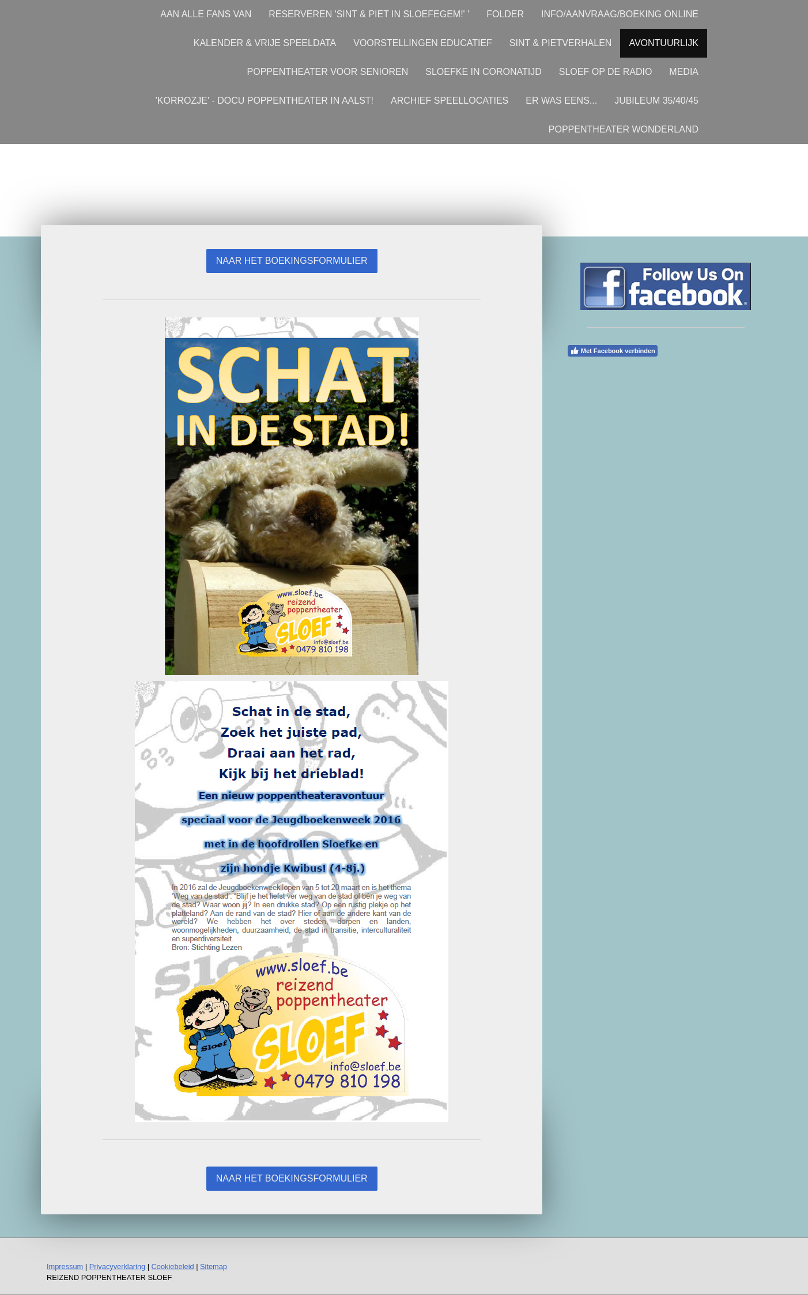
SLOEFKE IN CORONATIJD (483, 72)
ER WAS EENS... (561, 100)
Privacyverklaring (117, 1266)
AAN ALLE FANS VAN (205, 14)
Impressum (65, 1266)
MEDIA (683, 72)
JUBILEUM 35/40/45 (656, 100)
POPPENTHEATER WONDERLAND (623, 129)
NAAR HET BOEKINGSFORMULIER (292, 261)
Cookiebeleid (173, 1266)
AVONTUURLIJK (663, 43)
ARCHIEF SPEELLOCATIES (449, 100)
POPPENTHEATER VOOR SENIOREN (328, 72)
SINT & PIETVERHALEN (560, 43)
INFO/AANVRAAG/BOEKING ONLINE (619, 14)
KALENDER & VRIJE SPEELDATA (265, 43)
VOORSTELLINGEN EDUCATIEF (422, 43)
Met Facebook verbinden (612, 350)
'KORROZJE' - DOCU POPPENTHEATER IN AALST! (264, 100)
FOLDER (505, 14)
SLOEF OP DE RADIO (605, 72)
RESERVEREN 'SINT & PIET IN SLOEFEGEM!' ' (369, 14)
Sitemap (213, 1266)
